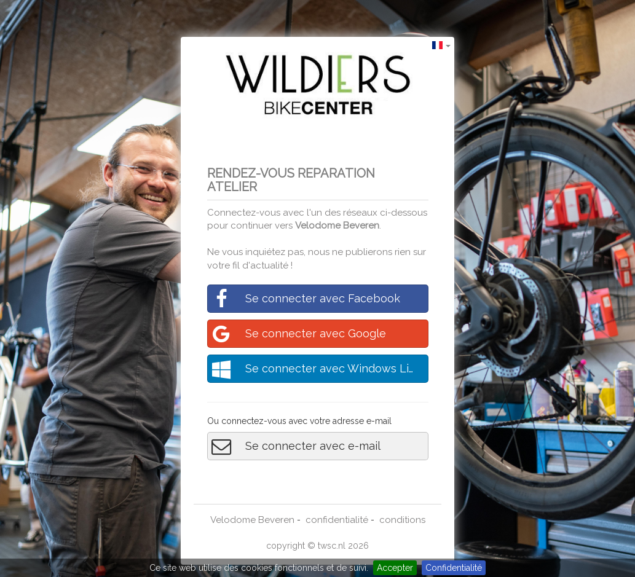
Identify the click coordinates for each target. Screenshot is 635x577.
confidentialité (337, 519)
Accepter (395, 568)
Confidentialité (453, 568)
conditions (402, 519)
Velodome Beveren (337, 225)
